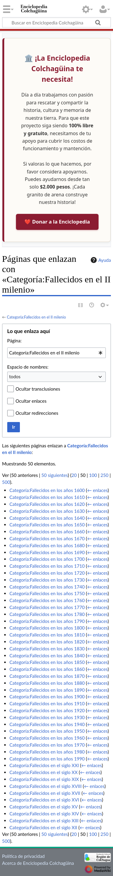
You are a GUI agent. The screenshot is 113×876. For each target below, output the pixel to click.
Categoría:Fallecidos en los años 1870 (47, 676)
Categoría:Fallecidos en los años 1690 (47, 552)
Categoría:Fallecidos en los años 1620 (47, 504)
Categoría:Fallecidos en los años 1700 (47, 559)
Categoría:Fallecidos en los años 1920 (47, 710)
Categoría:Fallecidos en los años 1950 (47, 731)
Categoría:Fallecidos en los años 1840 (47, 655)
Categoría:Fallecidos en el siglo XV (43, 806)
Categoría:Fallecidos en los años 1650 (47, 524)
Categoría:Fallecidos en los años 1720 (47, 573)
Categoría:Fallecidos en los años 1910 (47, 703)
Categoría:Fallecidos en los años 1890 (47, 690)
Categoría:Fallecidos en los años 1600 (47, 490)
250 (104, 475)
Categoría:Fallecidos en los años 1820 (47, 641)
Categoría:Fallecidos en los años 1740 (47, 586)
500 (6, 482)
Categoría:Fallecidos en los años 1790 (47, 621)
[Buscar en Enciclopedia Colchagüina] (56, 22)
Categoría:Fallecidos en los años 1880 (47, 683)
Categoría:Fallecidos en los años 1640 (47, 518)
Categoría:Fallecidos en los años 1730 (47, 579)
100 (93, 475)
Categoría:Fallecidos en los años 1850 (47, 662)
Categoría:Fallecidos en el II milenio (36, 317)
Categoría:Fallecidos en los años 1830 (47, 648)
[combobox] (56, 353)
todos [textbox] (14, 376)
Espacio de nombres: (28, 367)
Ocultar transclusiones (38, 389)
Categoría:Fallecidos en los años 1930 (47, 717)
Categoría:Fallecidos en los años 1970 (47, 744)
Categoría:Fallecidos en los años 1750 (47, 593)
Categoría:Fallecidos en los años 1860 (47, 669)
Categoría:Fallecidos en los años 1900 (47, 696)
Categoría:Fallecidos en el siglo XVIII (45, 786)
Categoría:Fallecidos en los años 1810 (47, 634)
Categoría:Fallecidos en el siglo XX (43, 772)
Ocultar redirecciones (37, 413)
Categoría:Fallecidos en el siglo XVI (44, 799)
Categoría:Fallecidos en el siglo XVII (44, 793)
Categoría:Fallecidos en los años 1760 (47, 600)
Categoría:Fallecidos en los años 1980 (47, 751)
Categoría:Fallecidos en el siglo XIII (43, 820)
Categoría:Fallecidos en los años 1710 (47, 566)
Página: (14, 340)
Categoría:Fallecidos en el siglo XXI (44, 765)
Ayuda (100, 260)
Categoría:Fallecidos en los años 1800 (47, 627)
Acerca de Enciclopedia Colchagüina (38, 863)
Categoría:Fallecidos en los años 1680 (47, 545)
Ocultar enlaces (31, 401)
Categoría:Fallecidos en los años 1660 (47, 531)
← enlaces (97, 490)
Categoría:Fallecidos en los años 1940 (47, 724)
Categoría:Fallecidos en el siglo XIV (44, 813)
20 (74, 475)
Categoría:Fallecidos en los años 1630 (47, 511)
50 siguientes (54, 475)
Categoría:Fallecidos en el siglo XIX (44, 779)
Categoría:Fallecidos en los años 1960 (47, 738)
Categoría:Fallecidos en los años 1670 (47, 538)
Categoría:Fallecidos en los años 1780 (47, 614)
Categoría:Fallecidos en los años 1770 (47, 607)
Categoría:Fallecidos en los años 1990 (47, 758)
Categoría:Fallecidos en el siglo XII (43, 827)
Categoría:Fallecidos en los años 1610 (47, 497)
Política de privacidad (23, 856)
